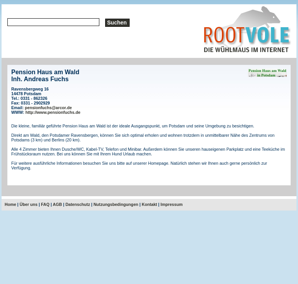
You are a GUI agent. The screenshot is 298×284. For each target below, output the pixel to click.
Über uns (29, 204)
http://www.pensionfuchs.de (53, 112)
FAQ (45, 204)
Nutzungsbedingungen (116, 204)
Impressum (172, 204)
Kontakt (149, 204)
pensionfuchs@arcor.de (48, 107)
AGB (57, 204)
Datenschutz (78, 204)
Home (10, 204)
